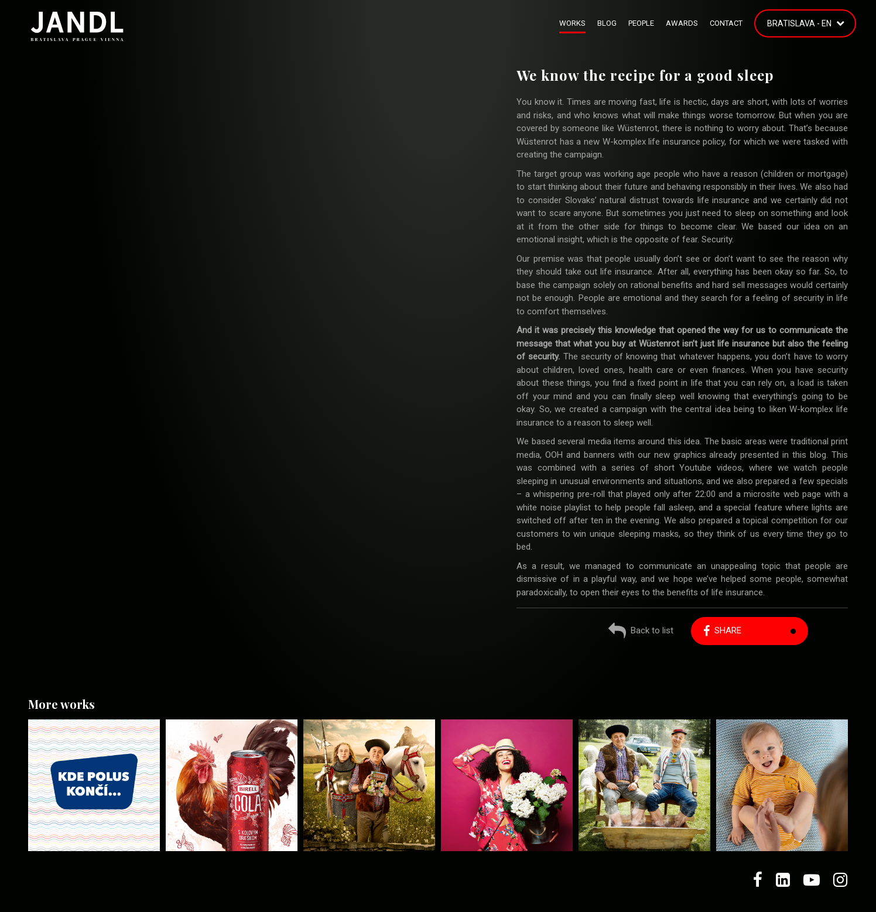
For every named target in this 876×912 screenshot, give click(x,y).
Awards (682, 23)
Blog (607, 23)
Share (722, 630)
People (641, 23)
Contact (726, 23)
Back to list (640, 632)
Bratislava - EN (799, 23)
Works (572, 23)
